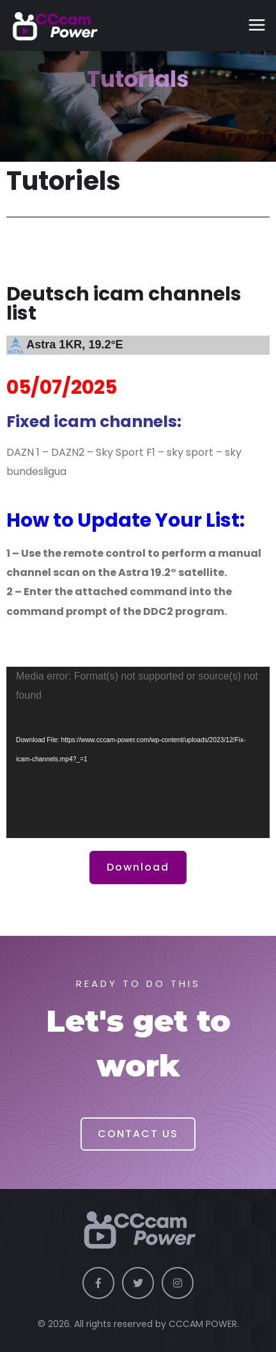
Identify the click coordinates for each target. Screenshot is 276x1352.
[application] (138, 752)
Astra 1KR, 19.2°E (74, 344)
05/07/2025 (61, 387)
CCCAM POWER (203, 1323)
